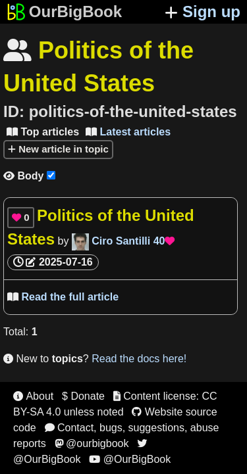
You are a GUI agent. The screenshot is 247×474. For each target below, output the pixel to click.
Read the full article (63, 296)
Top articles (43, 131)
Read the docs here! (139, 358)
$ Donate (83, 396)
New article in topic (58, 148)
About (33, 396)
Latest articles (128, 131)
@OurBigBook (130, 459)
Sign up (202, 11)
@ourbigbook (92, 443)
